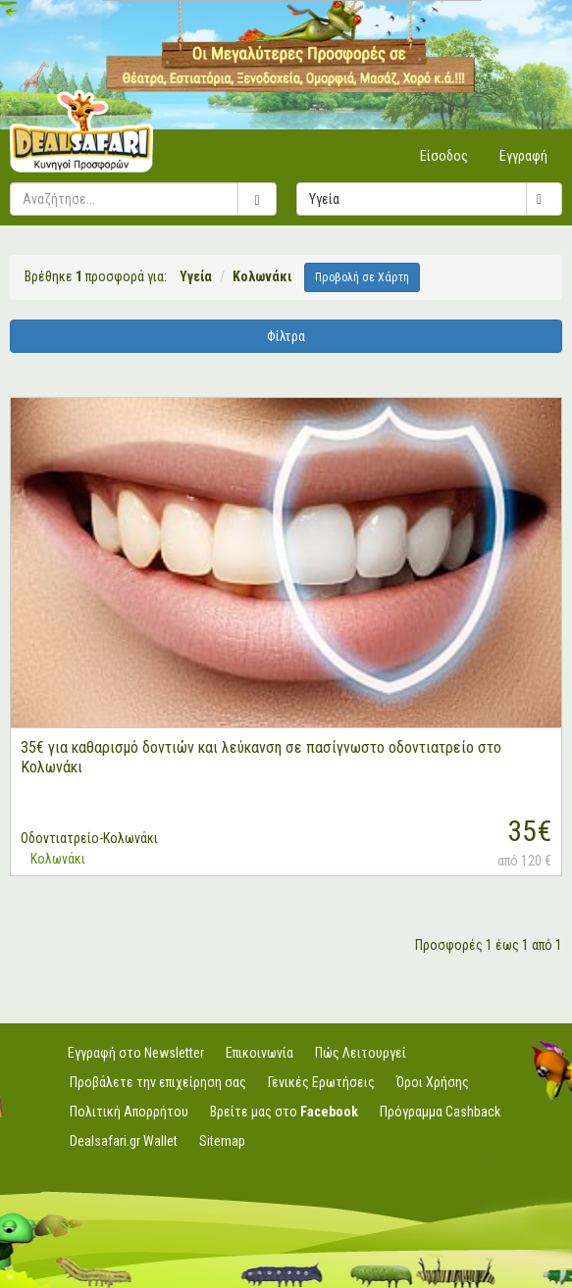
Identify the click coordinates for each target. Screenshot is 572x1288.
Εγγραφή (523, 156)
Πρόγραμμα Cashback (440, 1111)
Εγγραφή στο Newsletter (136, 1053)
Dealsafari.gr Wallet (124, 1141)
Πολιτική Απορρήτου (129, 1111)
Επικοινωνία (259, 1053)
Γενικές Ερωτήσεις (321, 1082)
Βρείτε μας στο (284, 1111)
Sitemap (222, 1141)
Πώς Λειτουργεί (360, 1053)
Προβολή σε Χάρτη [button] (362, 277)
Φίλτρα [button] (286, 336)
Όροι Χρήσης (432, 1082)
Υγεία (435, 199)
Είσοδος (444, 156)
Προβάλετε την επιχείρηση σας (158, 1082)
